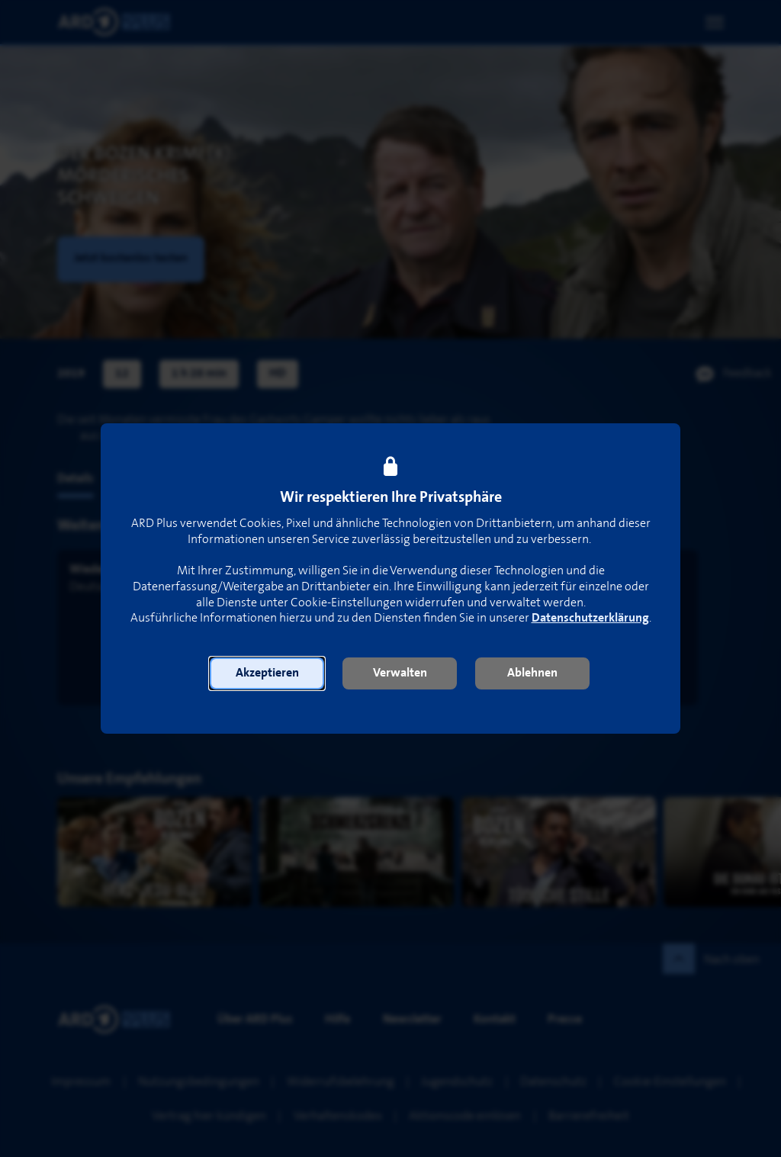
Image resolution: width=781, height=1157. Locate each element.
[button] (267, 673)
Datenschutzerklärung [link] (590, 618)
